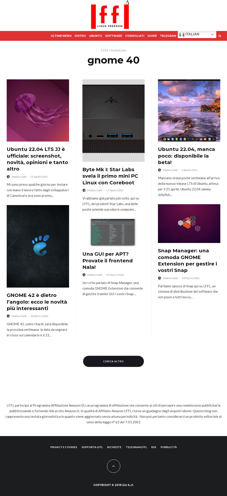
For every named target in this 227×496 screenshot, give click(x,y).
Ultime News (61, 35)
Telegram (168, 35)
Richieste (114, 447)
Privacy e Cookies (63, 447)
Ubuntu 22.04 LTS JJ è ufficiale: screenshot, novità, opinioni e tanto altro (37, 159)
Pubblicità (169, 447)
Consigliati (134, 35)
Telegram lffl (136, 447)
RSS (153, 447)
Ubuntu (95, 35)
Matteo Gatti (19, 176)
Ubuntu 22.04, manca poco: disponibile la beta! (186, 155)
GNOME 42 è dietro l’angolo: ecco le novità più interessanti (37, 301)
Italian (189, 34)
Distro (80, 35)
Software (113, 35)
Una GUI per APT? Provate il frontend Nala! (107, 260)
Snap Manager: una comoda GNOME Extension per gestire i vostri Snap (187, 260)
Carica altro (113, 361)
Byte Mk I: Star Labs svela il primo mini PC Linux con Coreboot (110, 176)
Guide (152, 35)
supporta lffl (92, 447)
